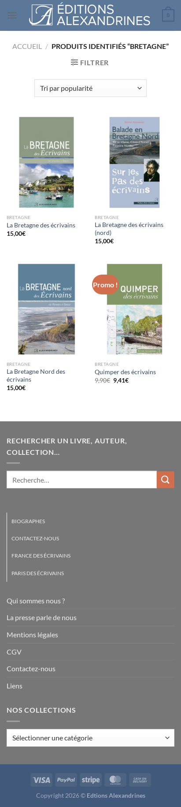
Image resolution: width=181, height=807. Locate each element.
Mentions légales (32, 634)
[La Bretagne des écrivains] (46, 162)
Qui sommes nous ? (36, 600)
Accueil (27, 46)
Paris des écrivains (37, 573)
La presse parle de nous (42, 617)
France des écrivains (40, 555)
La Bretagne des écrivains (41, 225)
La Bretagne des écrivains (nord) (129, 228)
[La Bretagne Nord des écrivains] (46, 309)
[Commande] (90, 88)
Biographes (28, 521)
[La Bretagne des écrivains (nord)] (134, 162)
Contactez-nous (35, 538)
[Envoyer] (165, 479)
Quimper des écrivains (125, 372)
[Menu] (12, 15)
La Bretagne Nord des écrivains (36, 375)
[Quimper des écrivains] (134, 309)
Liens (14, 685)
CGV (14, 651)
